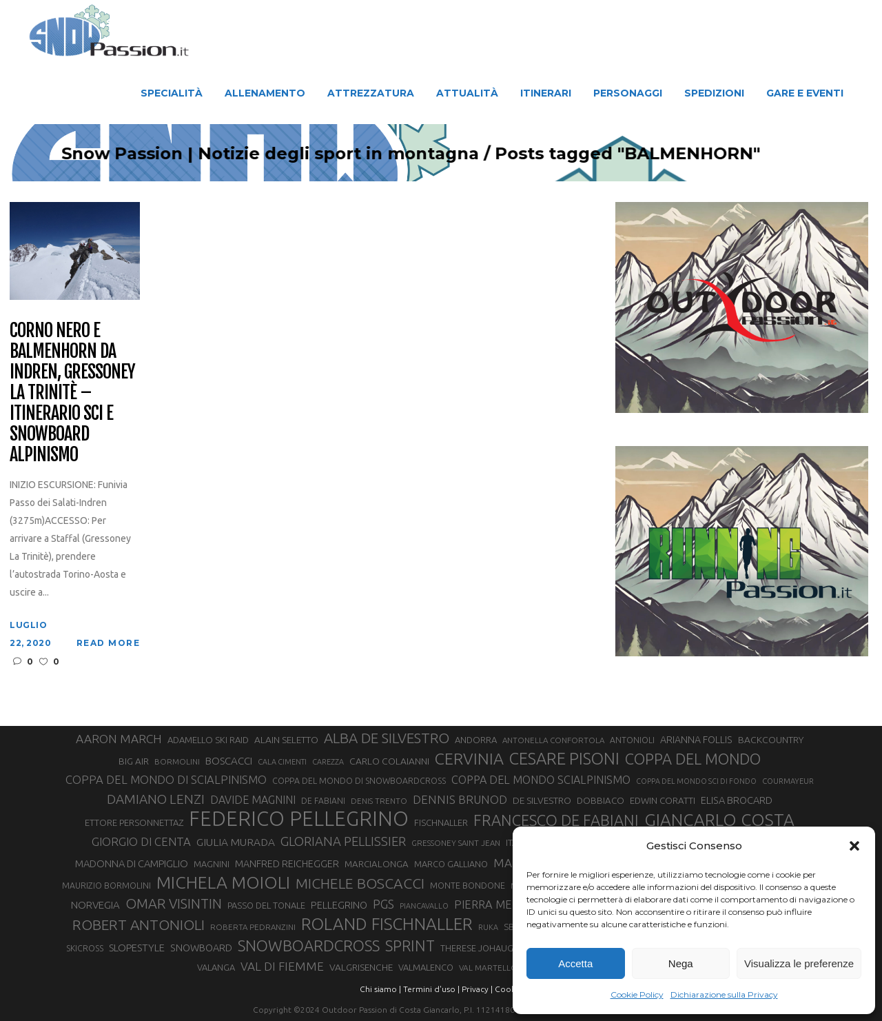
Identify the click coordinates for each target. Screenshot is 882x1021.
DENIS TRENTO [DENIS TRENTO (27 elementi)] (379, 800)
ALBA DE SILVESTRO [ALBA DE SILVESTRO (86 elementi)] (386, 738)
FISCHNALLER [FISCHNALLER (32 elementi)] (441, 822)
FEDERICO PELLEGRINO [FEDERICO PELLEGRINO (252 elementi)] (299, 819)
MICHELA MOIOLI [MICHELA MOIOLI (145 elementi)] (223, 882)
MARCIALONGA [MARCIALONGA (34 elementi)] (377, 864)
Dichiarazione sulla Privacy (724, 994)
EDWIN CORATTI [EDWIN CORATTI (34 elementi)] (662, 801)
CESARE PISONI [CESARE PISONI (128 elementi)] (564, 759)
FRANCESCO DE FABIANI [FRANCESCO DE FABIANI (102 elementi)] (556, 820)
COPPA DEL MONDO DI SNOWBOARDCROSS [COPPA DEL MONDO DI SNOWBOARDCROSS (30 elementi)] (359, 780)
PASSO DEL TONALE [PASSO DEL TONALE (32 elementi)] (266, 905)
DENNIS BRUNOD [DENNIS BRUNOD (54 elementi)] (460, 799)
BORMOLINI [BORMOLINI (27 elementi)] (177, 761)
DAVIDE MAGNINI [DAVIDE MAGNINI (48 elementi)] (253, 799)
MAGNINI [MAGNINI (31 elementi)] (211, 864)
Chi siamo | (380, 988)
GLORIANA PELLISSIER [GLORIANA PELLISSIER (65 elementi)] (343, 841)
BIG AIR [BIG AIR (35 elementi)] (134, 761)
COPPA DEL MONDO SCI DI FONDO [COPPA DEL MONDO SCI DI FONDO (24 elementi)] (696, 781)
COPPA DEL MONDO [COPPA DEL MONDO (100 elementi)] (693, 759)
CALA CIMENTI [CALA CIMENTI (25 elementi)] (282, 762)
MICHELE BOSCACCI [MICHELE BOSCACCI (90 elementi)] (360, 883)
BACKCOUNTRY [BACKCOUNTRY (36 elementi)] (770, 739)
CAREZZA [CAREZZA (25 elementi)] (328, 762)
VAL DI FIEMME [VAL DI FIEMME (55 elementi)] (282, 966)
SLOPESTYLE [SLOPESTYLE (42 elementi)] (137, 947)
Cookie (508, 988)
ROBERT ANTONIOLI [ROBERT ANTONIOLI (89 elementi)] (138, 924)
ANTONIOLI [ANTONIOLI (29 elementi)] (632, 740)
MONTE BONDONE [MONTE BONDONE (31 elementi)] (467, 885)
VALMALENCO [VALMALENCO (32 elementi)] (425, 967)
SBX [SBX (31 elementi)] (512, 926)
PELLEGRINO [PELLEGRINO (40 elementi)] (339, 905)
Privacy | (477, 988)
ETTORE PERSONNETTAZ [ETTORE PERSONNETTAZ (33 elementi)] (134, 822)
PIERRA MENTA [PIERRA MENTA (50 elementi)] (494, 904)
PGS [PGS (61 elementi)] (383, 904)
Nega (680, 963)
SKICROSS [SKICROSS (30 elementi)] (84, 948)
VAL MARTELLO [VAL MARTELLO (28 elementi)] (488, 967)
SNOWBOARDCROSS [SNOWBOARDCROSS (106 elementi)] (309, 945)
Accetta (575, 963)
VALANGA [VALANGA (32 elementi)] (216, 967)
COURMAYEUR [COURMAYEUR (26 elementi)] (788, 781)
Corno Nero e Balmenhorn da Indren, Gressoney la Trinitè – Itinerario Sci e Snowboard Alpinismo (72, 393)
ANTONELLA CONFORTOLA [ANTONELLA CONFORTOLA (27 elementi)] (553, 740)
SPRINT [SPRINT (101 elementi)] (410, 945)
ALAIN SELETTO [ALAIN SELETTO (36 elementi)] (286, 739)
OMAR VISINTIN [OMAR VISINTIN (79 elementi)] (173, 903)
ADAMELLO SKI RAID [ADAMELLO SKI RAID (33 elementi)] (208, 740)
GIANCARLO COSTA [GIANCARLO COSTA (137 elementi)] (719, 820)
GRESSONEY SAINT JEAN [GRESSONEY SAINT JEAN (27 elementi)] (455, 842)
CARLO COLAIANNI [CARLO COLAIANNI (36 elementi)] (389, 761)
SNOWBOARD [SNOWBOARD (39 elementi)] (201, 947)
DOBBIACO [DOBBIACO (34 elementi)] (600, 801)
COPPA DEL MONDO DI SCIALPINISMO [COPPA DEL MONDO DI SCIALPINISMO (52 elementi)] (166, 779)
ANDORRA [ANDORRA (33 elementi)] (476, 740)
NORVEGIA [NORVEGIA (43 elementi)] (95, 905)
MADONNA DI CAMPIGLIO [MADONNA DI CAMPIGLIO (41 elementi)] (131, 863)
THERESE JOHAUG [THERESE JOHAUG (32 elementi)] (476, 948)
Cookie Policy (637, 994)
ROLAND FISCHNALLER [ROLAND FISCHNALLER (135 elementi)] (387, 924)
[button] (854, 846)
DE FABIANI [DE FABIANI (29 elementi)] (323, 800)
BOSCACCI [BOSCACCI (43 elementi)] (228, 761)
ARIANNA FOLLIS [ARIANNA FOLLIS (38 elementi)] (696, 739)
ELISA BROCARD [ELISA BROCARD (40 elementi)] (736, 800)
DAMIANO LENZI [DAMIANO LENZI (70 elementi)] (156, 799)
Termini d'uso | (431, 988)
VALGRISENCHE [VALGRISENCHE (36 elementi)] (361, 967)
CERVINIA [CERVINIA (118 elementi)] (469, 758)
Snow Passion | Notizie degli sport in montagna (453, 153)
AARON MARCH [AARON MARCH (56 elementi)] (119, 738)
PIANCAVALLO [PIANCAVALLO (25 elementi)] (424, 906)
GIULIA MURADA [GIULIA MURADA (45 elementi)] (235, 842)
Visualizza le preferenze (799, 963)
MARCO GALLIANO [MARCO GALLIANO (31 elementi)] (451, 864)
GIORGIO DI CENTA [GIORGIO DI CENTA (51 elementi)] (141, 841)
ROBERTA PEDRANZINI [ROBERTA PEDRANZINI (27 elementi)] (253, 926)
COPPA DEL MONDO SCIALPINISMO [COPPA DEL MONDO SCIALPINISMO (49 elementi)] (540, 780)
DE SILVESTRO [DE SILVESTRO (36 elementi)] (542, 800)
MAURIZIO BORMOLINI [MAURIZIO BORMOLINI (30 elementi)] (106, 885)
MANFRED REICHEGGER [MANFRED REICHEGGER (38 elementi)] (287, 863)
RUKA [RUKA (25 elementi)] (488, 927)
